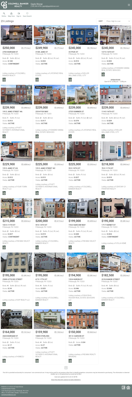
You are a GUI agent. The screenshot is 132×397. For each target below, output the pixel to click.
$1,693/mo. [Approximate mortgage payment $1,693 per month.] (59, 108)
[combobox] (117, 21)
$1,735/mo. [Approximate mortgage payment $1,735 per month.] (92, 48)
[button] (11, 15)
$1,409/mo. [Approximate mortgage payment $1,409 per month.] (92, 221)
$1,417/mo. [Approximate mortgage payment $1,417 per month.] (59, 221)
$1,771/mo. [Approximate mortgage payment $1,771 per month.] (26, 48)
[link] (4, 15)
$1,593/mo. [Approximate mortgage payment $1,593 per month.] (59, 164)
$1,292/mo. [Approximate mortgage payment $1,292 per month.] (125, 275)
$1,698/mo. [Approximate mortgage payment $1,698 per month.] (26, 108)
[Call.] (36, 6)
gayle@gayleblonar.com (8, 394)
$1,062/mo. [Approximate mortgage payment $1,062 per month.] (92, 332)
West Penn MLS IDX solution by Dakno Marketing (66, 380)
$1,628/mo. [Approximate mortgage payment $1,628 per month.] (26, 164)
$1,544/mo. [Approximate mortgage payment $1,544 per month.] (125, 164)
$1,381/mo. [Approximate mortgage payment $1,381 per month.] (125, 221)
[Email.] (50, 6)
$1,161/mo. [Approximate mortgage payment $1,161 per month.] (26, 332)
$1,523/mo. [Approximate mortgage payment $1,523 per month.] (26, 221)
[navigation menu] (129, 5)
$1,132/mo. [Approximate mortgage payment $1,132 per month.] (59, 332)
